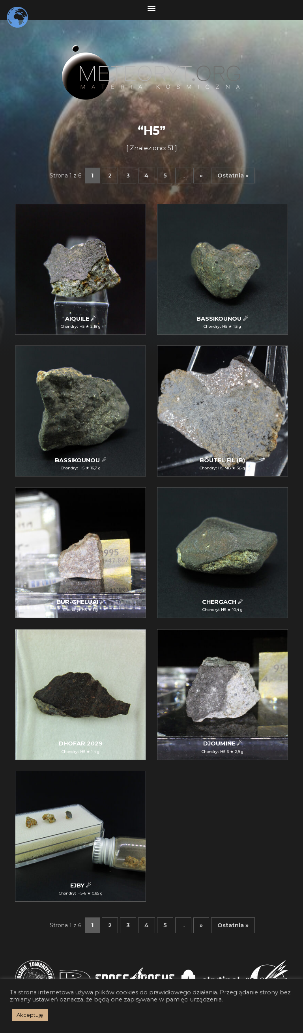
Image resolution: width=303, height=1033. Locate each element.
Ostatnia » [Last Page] (233, 175)
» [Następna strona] (201, 175)
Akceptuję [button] (30, 1015)
